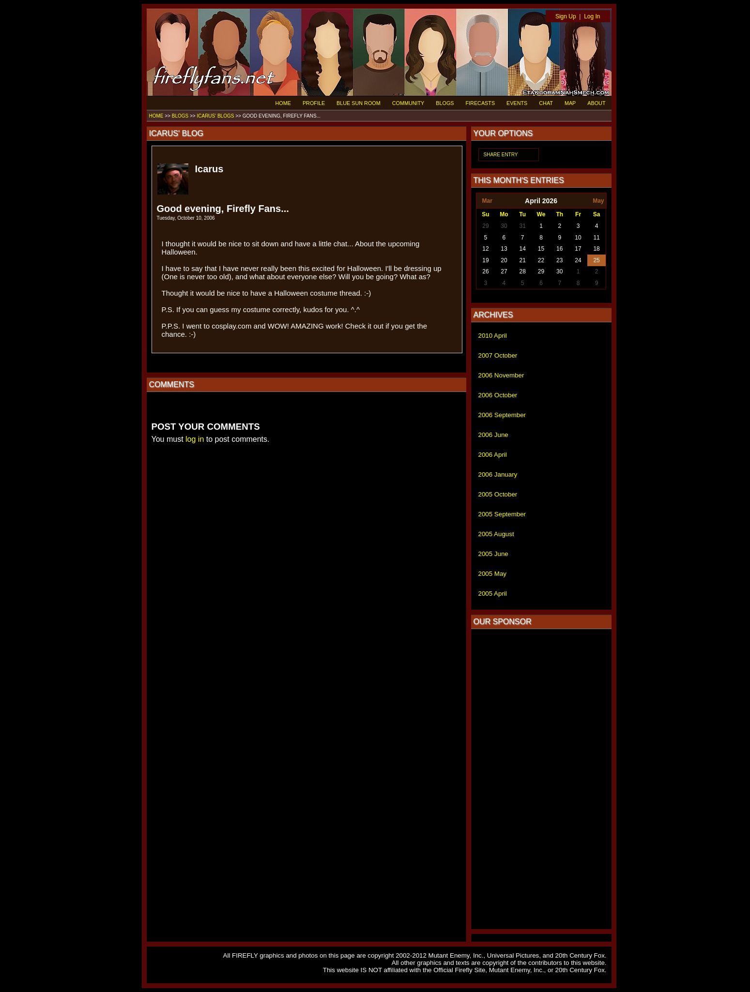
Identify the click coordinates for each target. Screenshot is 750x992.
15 (541, 248)
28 (523, 271)
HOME (283, 103)
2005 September (502, 514)
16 (559, 248)
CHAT (546, 103)
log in (194, 439)
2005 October (498, 494)
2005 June (493, 553)
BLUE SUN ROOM (359, 103)
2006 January (498, 474)
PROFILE (314, 103)
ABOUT (596, 103)
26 (485, 271)
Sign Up (565, 16)
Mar (487, 200)
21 (523, 260)
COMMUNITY (408, 103)
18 (596, 248)
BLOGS (445, 103)
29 (485, 226)
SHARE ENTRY (501, 154)
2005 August (496, 534)
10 (578, 237)
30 (504, 226)
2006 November (501, 375)
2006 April (492, 454)
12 (485, 248)
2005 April (492, 593)
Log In (592, 16)
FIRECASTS (480, 103)
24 (578, 260)
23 (559, 260)
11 (596, 237)
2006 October (498, 395)
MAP (570, 103)
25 (596, 260)
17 (578, 248)
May (598, 200)
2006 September (502, 415)
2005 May (492, 573)
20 (504, 260)
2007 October (498, 355)
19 (485, 260)
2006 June (493, 434)
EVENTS (516, 103)
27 (504, 271)
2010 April (492, 335)
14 (523, 248)
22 (541, 260)
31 (523, 226)
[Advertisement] (541, 779)
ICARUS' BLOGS (215, 116)
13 (504, 248)
